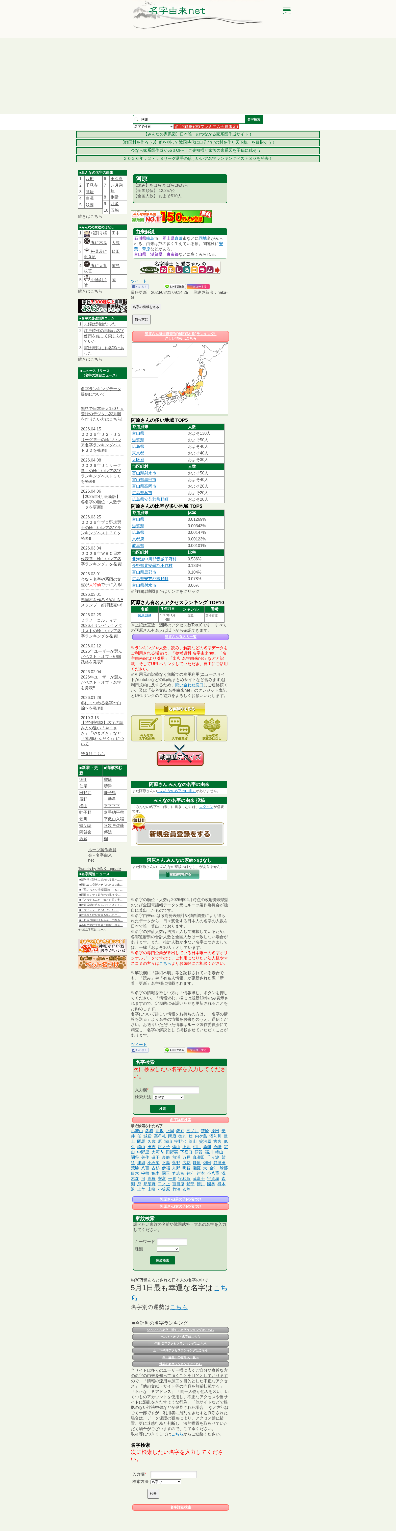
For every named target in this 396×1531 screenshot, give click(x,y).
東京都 (172, 254)
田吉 (151, 1147)
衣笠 (186, 1189)
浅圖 (90, 205)
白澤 (90, 198)
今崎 (217, 1147)
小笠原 (164, 1189)
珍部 (224, 1168)
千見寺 (92, 185)
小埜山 (137, 1131)
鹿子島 (110, 793)
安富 (162, 1178)
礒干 (156, 1157)
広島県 (138, 446)
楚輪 (205, 1131)
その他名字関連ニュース (92, 929)
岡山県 (168, 238)
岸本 (201, 1173)
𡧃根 (145, 1173)
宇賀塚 (213, 1178)
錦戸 (180, 1131)
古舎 (217, 1141)
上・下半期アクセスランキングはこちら (180, 1350)
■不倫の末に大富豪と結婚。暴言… (101, 925)
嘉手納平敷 (114, 812)
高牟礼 (160, 1136)
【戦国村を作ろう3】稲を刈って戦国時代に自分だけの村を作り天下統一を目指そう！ (198, 142)
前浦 (176, 1157)
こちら (96, 216)
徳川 (201, 1184)
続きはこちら (93, 754)
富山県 (140, 254)
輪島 (150, 238)
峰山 (219, 1152)
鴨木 (156, 1173)
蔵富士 (199, 1178)
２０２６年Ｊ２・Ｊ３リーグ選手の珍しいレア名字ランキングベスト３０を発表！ (198, 158)
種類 (139, 1249)
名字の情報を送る (146, 307)
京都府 (138, 539)
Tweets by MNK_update (99, 869)
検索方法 (143, 1097)
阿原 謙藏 (144, 615)
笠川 (83, 819)
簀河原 (205, 1141)
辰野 (83, 799)
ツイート (139, 281)
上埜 (141, 1189)
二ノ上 (164, 1184)
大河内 (158, 1152)
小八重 (213, 1173)
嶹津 (108, 786)
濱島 (116, 266)
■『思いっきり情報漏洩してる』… (101, 889)
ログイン (206, 807)
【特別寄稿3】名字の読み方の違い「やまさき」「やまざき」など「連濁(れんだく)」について (102, 733)
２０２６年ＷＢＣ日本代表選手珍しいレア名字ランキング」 (101, 558)
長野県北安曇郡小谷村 (152, 565)
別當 (115, 197)
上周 (170, 1131)
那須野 (149, 1184)
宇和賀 (184, 1178)
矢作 (145, 1157)
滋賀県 (156, 254)
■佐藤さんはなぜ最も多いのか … (100, 914)
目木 (135, 1173)
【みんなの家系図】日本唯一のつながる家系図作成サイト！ (198, 134)
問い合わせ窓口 (189, 685)
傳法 (108, 832)
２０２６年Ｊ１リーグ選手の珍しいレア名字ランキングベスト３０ (101, 470)
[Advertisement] (198, 75)
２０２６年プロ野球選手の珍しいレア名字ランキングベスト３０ (101, 527)
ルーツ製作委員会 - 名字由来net (102, 855)
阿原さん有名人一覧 (180, 637)
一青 (172, 1178)
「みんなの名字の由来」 (176, 791)
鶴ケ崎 (85, 825)
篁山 (193, 1141)
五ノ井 (192, 1131)
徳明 (83, 779)
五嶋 (115, 210)
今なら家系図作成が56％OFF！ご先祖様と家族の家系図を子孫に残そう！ (198, 150)
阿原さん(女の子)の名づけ (180, 1206)
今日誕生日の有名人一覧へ (180, 1357)
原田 (215, 1131)
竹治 (176, 1189)
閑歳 (172, 1136)
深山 (168, 1141)
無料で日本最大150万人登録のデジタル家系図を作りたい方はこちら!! (102, 413)
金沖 (213, 1168)
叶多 (115, 204)
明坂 (160, 1131)
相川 (197, 1147)
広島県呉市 (142, 493)
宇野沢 (180, 1141)
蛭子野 (85, 812)
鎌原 (197, 1163)
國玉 (166, 1173)
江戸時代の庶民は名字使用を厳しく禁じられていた (104, 336)
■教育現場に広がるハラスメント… (101, 904)
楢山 (83, 806)
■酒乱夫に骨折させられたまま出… (101, 884)
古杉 (156, 1168)
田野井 (85, 793)
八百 (145, 1168)
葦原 (146, 249)
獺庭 (197, 1168)
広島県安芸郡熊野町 (150, 499)
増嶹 (108, 779)
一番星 (110, 799)
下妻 (166, 1163)
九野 (176, 1168)
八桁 (90, 179)
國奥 (211, 1184)
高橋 (151, 1178)
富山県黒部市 (144, 479)
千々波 (213, 1157)
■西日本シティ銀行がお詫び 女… (100, 894)
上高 (186, 1147)
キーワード (145, 1241)
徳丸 (182, 1136)
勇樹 (207, 1147)
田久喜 (117, 179)
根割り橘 (98, 233)
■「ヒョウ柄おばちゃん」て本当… (101, 920)
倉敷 (179, 238)
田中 (116, 233)
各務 (149, 1131)
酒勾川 (215, 1136)
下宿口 (186, 1152)
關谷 (135, 1157)
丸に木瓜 (95, 242)
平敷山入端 (114, 819)
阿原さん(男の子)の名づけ (180, 1199)
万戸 (186, 1157)
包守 (190, 1173)
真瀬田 (199, 1157)
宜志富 (178, 1173)
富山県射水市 (144, 473)
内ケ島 (201, 1136)
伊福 (166, 1168)
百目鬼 (178, 1184)
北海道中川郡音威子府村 (154, 559)
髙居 (90, 192)
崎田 (116, 251)
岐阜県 (138, 545)
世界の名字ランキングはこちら (180, 1364)
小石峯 (153, 1163)
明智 (186, 1168)
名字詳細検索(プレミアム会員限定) (206, 126)
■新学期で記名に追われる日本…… (101, 879)
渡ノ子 (164, 1147)
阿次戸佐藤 (114, 825)
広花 (186, 1163)
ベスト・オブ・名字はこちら (180, 1337)
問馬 (141, 1141)
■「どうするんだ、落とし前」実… (101, 899)
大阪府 (138, 459)
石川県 (140, 238)
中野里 (143, 1152)
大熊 (116, 242)
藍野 (176, 1163)
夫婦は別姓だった (100, 324)
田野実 (172, 1152)
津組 (141, 1163)
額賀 (198, 1152)
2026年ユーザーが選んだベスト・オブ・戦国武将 (101, 656)
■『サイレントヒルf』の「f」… (99, 909)
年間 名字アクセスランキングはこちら (180, 1343)
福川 (209, 1152)
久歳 (151, 1141)
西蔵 (83, 839)
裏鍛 (166, 1157)
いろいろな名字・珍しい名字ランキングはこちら (180, 1330)
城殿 (147, 1136)
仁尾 (83, 786)
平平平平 (112, 806)
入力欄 (141, 1090)
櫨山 (141, 1147)
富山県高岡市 (144, 486)
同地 (203, 238)
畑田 (207, 1163)
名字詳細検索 (180, 1120)
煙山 (176, 1147)
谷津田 (219, 1163)
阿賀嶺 (85, 832)
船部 (190, 1184)
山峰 (151, 1189)
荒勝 (135, 1168)
